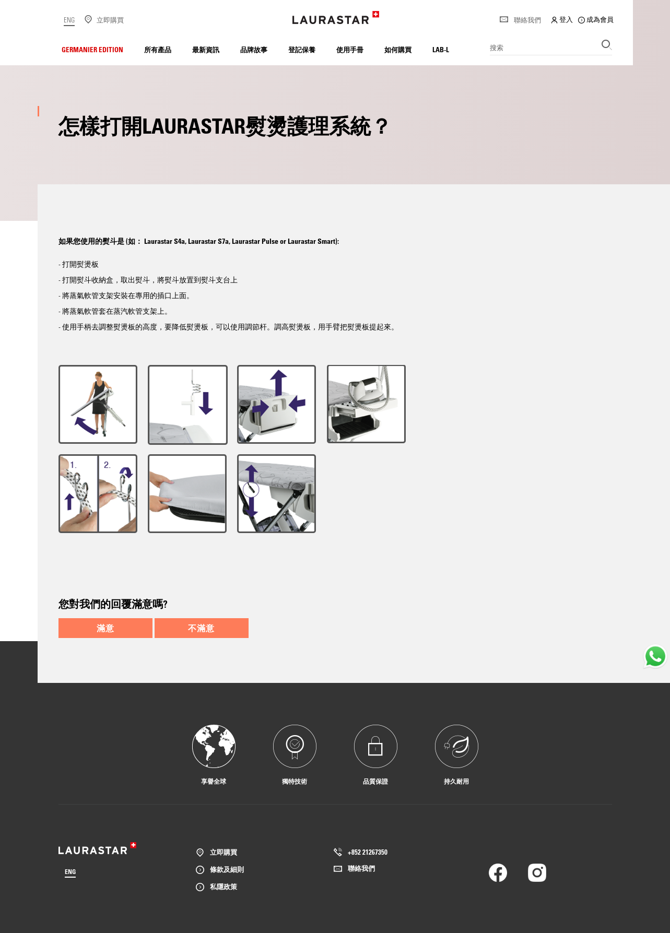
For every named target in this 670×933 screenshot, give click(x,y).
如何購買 (398, 49)
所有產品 (157, 49)
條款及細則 (227, 869)
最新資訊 (205, 49)
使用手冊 (349, 49)
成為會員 (596, 19)
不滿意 (201, 628)
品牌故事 (253, 49)
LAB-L (440, 49)
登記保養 (301, 49)
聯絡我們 (520, 20)
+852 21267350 (367, 851)
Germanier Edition (92, 49)
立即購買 (223, 851)
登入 (562, 19)
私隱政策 (223, 886)
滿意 (105, 628)
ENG (69, 19)
